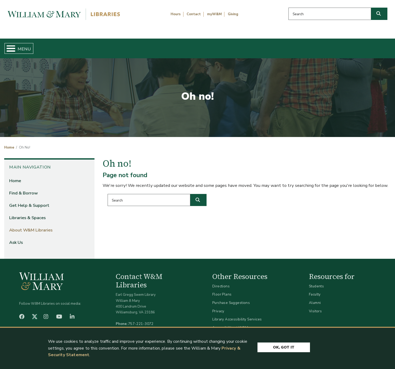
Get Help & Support (153, 46)
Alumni (315, 298)
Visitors (315, 306)
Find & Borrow (84, 46)
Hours (176, 14)
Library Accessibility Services (237, 315)
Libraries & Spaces (226, 46)
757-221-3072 (141, 319)
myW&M (214, 14)
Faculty (315, 290)
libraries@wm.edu (142, 325)
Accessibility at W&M (230, 323)
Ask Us (364, 46)
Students (316, 281)
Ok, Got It (283, 346)
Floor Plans (222, 290)
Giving (233, 14)
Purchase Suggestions (231, 298)
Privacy (218, 306)
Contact (194, 14)
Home (30, 46)
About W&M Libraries (300, 46)
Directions (221, 281)
